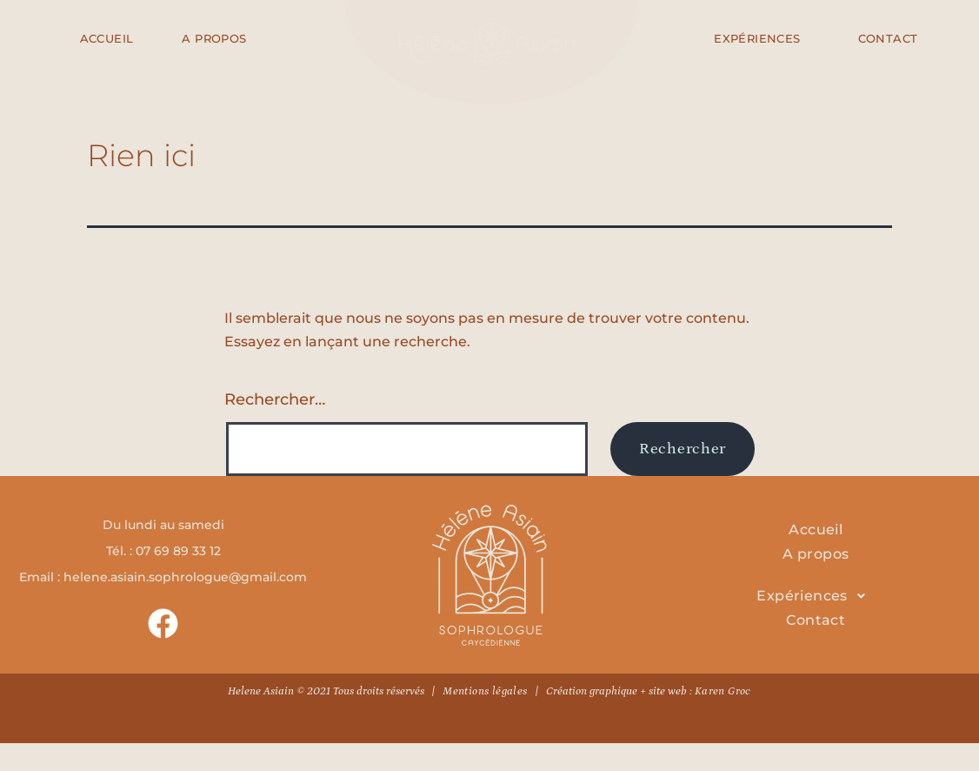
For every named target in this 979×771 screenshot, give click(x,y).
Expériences (815, 596)
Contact (815, 620)
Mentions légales (485, 691)
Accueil (815, 529)
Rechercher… (274, 399)
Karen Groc (723, 691)
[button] (816, 596)
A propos (816, 554)
